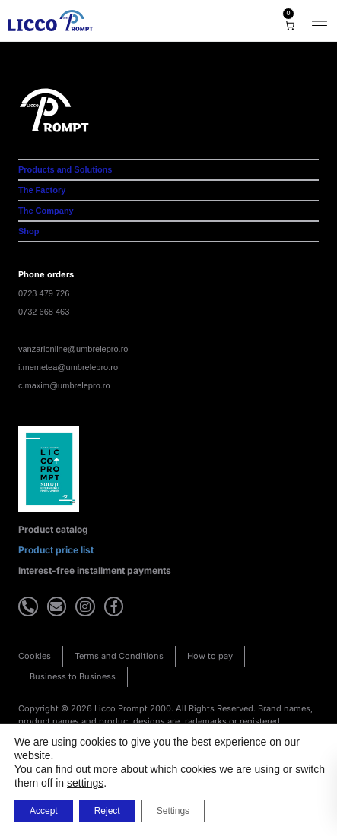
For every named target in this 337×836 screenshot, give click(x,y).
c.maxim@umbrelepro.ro (64, 385)
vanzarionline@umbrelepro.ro (73, 348)
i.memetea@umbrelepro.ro (68, 367)
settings (85, 783)
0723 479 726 (43, 293)
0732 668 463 (43, 311)
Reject (107, 811)
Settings (173, 811)
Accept (44, 811)
